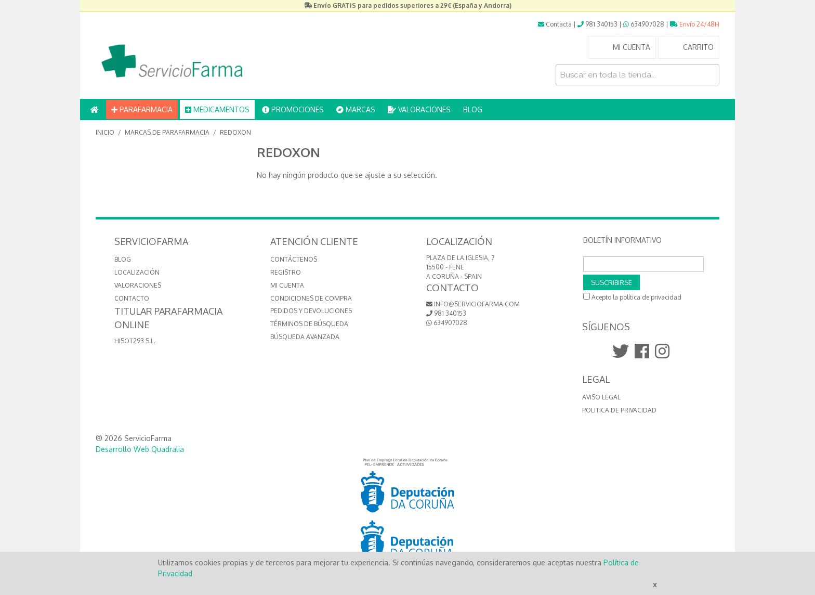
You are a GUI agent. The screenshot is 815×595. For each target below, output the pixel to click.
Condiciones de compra (311, 298)
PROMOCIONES (293, 109)
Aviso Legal (601, 397)
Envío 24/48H (694, 24)
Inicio (105, 132)
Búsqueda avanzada (304, 337)
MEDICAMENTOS (217, 109)
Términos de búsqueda (309, 324)
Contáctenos (293, 259)
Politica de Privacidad (619, 410)
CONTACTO (131, 298)
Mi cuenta (287, 285)
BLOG (472, 109)
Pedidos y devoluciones (311, 311)
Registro (285, 272)
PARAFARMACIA (142, 109)
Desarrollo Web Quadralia (140, 449)
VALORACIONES (419, 109)
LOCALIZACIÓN (137, 272)
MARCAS (355, 109)
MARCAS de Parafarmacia (167, 132)
